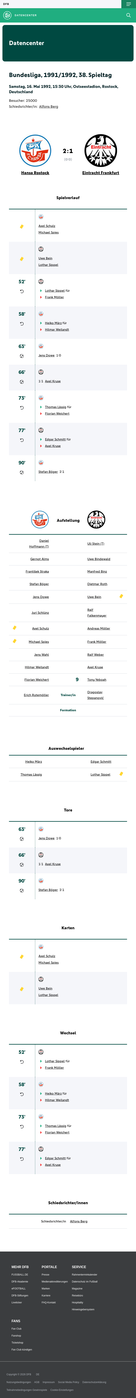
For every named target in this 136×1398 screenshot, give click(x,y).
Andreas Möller (98, 628)
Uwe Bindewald (98, 559)
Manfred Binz (97, 571)
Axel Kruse (53, 381)
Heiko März (53, 323)
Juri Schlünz (40, 612)
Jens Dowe (46, 355)
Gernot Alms (39, 559)
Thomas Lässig (55, 407)
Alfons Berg (48, 107)
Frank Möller (54, 297)
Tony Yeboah (96, 679)
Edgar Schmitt (55, 439)
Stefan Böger (48, 471)
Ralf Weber (95, 654)
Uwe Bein (45, 258)
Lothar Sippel (48, 265)
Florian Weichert (57, 413)
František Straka (37, 571)
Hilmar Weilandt (57, 329)
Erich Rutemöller (36, 695)
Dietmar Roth (97, 584)
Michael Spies (48, 232)
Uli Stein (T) (95, 543)
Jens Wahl (41, 654)
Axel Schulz (46, 226)
